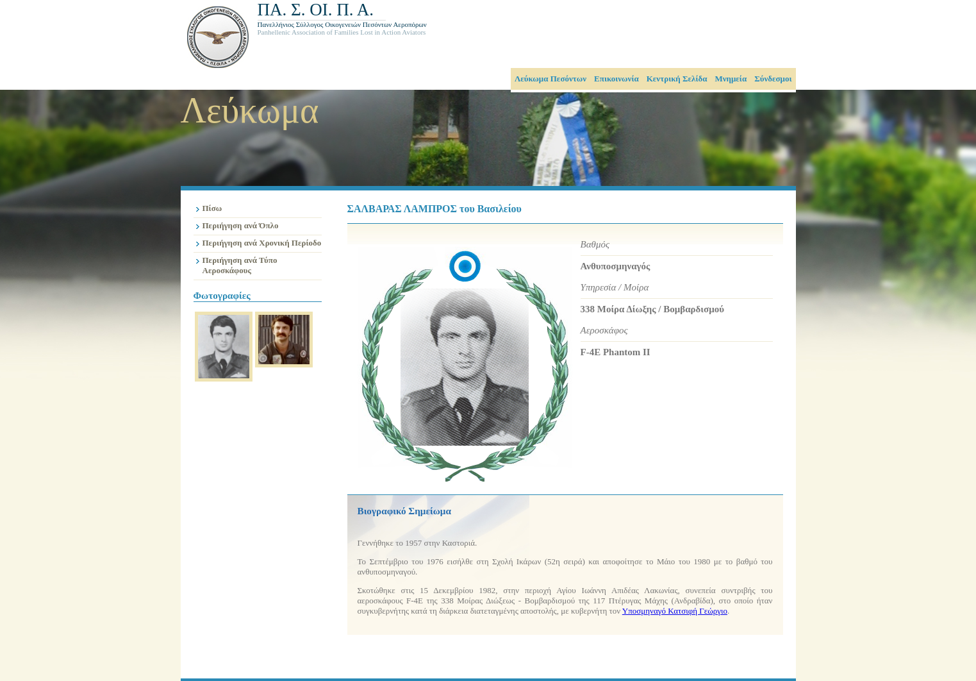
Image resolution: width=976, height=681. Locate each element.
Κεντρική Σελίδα (677, 78)
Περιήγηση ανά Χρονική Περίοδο (262, 243)
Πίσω (212, 208)
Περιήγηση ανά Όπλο (241, 225)
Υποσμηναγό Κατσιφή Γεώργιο (674, 611)
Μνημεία (731, 78)
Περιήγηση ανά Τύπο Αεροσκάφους (240, 265)
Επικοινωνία (616, 78)
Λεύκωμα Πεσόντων (550, 78)
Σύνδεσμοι (772, 78)
